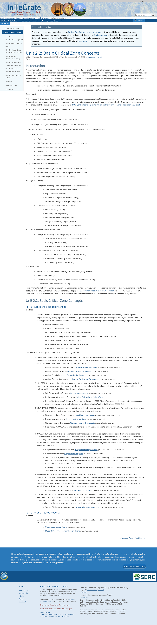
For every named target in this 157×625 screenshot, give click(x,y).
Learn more (82, 41)
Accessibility (23, 593)
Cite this (29, 59)
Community (9, 89)
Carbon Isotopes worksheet (80, 371)
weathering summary (85, 415)
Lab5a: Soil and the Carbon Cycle (89, 397)
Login (142, 1)
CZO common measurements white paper (96, 290)
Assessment (9, 82)
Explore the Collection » (134, 566)
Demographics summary (83, 490)
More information (45, 612)
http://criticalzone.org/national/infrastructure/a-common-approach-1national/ (106, 105)
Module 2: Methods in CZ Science (14, 45)
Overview (9, 36)
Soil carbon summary (79, 393)
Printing (21, 596)
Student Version (100, 35)
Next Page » (140, 538)
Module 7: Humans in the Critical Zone (14, 76)
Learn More (5, 24)
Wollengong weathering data (82, 423)
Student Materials (43, 18)
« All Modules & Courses (11, 28)
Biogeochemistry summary (86, 449)
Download (139, 21)
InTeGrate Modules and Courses (10, 18)
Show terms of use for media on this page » (56, 608)
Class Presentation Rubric (56, 527)
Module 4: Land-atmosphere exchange (13, 57)
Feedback (22, 602)
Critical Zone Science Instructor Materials (85, 32)
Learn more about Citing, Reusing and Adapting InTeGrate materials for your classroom (57, 615)
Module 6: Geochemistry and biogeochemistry (13, 70)
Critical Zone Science (29, 18)
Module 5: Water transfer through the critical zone (14, 64)
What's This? (84, 597)
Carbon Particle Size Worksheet (85, 379)
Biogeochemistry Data (73, 453)
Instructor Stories (11, 85)
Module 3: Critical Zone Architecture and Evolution (14, 51)
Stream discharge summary (87, 507)
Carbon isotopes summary (86, 367)
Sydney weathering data (76, 419)
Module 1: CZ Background (14, 40)
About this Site (24, 590)
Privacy (21, 599)
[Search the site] (143, 15)
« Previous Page (126, 538)
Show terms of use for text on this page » (55, 605)
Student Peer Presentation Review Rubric (62, 531)
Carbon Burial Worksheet (77, 375)
